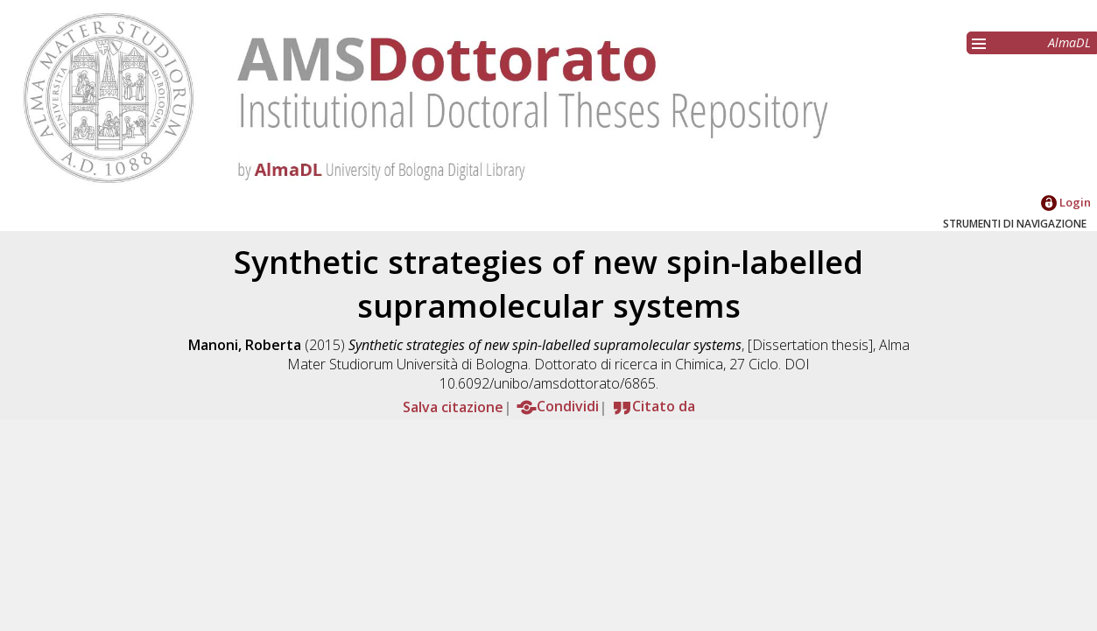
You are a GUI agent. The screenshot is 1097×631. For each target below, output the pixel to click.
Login (1066, 202)
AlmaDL (1069, 42)
